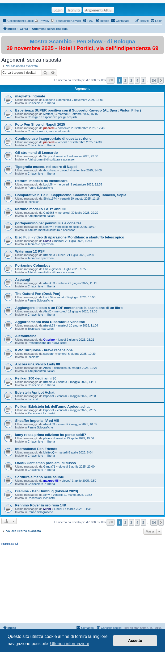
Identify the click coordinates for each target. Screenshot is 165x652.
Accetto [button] (135, 640)
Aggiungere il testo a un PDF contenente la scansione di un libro (68, 308)
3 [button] (131, 80)
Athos (47, 367)
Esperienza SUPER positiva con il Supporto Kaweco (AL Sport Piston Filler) (78, 110)
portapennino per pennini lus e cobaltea (48, 223)
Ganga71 (49, 466)
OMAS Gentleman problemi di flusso (45, 463)
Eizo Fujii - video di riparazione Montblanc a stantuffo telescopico (69, 237)
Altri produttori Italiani (41, 215)
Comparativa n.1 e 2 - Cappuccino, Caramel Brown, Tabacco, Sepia (70, 195)
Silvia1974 (50, 198)
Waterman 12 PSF (30, 251)
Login (57, 10)
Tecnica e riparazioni (41, 244)
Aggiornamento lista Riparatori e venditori (50, 322)
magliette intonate (30, 96)
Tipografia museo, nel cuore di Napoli (46, 167)
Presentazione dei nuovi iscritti (47, 342)
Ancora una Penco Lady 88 (37, 364)
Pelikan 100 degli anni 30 (35, 378)
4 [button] (137, 80)
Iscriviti (74, 10)
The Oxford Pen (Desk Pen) (37, 294)
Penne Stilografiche (40, 187)
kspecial (48, 396)
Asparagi (22, 280)
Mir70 (47, 508)
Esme (47, 240)
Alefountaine (25, 336)
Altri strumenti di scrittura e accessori (51, 159)
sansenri (48, 353)
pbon (46, 438)
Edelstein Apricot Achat (34, 392)
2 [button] (125, 80)
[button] (111, 80)
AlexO (47, 311)
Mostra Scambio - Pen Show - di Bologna (82, 41)
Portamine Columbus (32, 265)
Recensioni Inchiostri (41, 413)
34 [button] (154, 80)
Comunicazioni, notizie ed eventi (49, 131)
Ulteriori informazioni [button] (69, 643)
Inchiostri (33, 201)
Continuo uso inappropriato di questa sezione (53, 139)
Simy (46, 156)
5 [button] (143, 80)
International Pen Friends (36, 449)
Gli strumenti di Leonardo (36, 153)
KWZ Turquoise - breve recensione (44, 350)
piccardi (48, 128)
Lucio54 (48, 184)
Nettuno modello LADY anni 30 (40, 209)
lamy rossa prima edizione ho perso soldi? (50, 435)
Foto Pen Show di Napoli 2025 (40, 124)
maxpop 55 (50, 480)
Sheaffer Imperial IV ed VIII (37, 421)
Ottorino (49, 339)
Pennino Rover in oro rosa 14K (40, 505)
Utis (45, 269)
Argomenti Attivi (98, 10)
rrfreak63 (49, 255)
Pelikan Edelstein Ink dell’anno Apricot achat (52, 406)
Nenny (47, 226)
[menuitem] (42, 21)
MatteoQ (48, 113)
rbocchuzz (50, 170)
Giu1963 (48, 212)
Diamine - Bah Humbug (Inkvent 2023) (46, 491)
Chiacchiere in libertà (41, 103)
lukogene (49, 99)
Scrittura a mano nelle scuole (39, 477)
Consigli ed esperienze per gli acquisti (52, 117)
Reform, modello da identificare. (42, 181)
